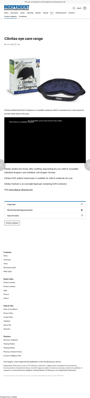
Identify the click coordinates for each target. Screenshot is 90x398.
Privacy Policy (8, 313)
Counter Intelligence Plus (12, 356)
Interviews (7, 260)
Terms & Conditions (10, 309)
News (5, 256)
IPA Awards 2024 (9, 268)
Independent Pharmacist (67, 370)
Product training (9, 282)
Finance (6, 294)
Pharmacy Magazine (10, 340)
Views (5, 264)
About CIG (7, 325)
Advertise (6, 329)
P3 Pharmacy (50, 370)
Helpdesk (6, 321)
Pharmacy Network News (12, 352)
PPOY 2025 (7, 271)
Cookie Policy (8, 317)
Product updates (9, 286)
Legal (5, 290)
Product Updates (12, 223)
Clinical (5, 298)
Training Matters (9, 344)
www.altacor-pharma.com (21, 189)
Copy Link (45, 204)
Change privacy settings (8, 397)
